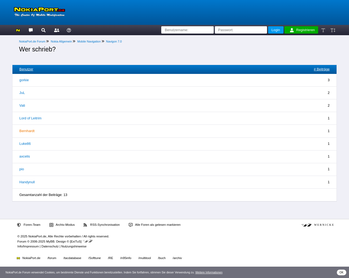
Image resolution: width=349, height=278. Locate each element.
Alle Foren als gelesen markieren (155, 225)
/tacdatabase (72, 258)
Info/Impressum (28, 246)
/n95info (125, 258)
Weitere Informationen (209, 272)
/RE (110, 258)
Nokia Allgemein (61, 41)
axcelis (24, 156)
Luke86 (25, 144)
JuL (22, 93)
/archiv (177, 258)
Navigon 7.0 (114, 41)
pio (21, 169)
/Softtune (94, 258)
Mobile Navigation (89, 41)
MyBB (50, 241)
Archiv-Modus (62, 225)
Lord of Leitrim (30, 118)
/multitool (145, 258)
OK (342, 272)
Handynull (27, 182)
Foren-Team (28, 225)
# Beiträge (322, 69)
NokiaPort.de (28, 258)
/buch (162, 258)
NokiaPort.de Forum (32, 41)
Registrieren (302, 30)
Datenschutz (50, 246)
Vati (22, 105)
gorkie (24, 80)
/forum (52, 258)
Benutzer (26, 69)
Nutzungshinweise (73, 246)
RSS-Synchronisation (102, 225)
